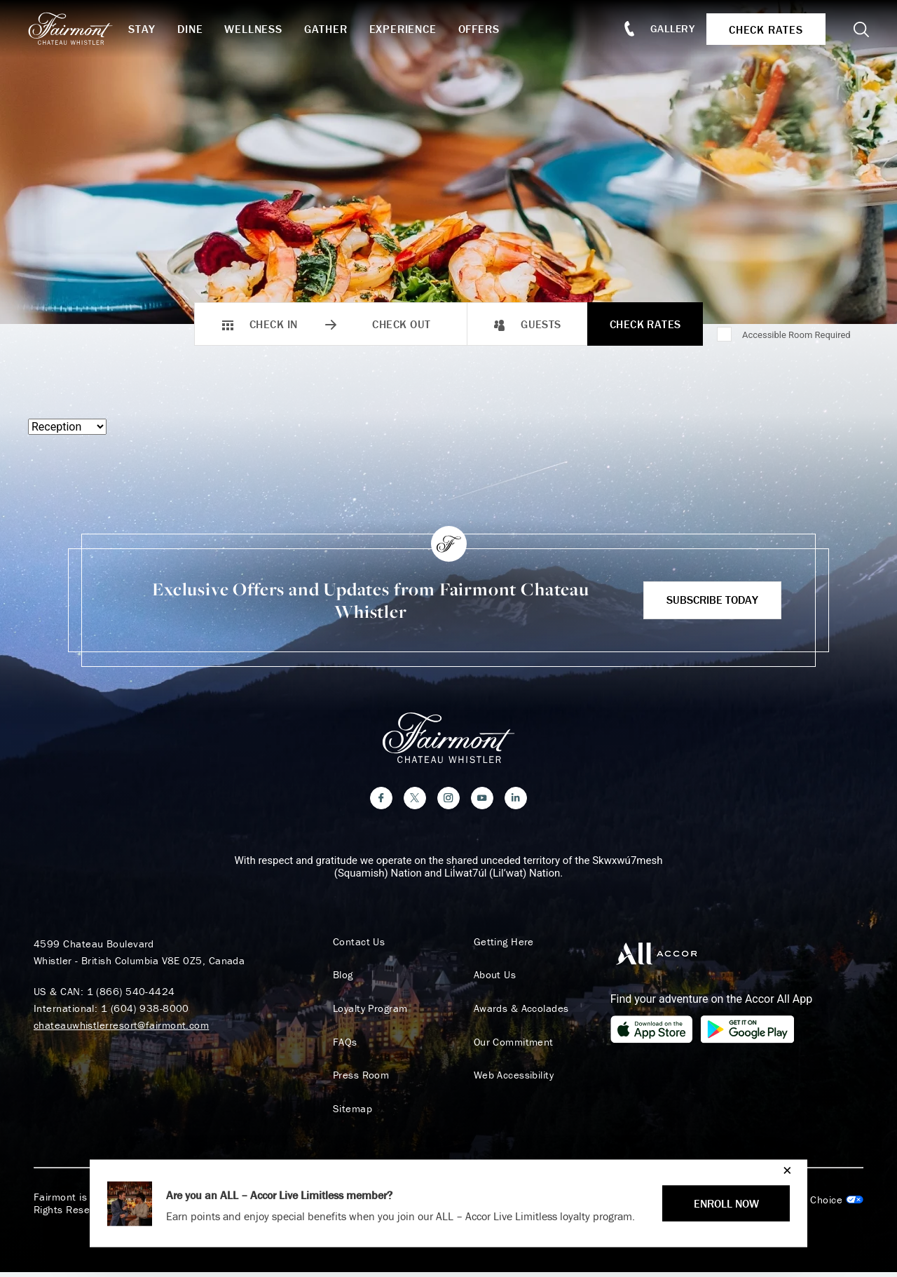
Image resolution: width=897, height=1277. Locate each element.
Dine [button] (199, 29)
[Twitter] (415, 801)
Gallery (667, 28)
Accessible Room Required (796, 335)
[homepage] (86, 28)
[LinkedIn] (516, 801)
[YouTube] (482, 801)
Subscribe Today (712, 600)
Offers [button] (488, 29)
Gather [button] (335, 29)
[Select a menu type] (67, 427)
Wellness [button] (263, 29)
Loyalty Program (366, 1012)
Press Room (357, 1080)
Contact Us (355, 945)
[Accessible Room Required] (725, 335)
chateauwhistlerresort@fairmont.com (121, 1028)
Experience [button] (412, 29)
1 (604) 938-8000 (145, 1011)
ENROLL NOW (726, 1203)
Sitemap (348, 1113)
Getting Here (500, 945)
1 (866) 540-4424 (131, 994)
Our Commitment (509, 1046)
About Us (491, 979)
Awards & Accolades (517, 1012)
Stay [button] (151, 29)
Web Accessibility (510, 1080)
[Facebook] (381, 801)
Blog (339, 979)
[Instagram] (448, 801)
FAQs (341, 1046)
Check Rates (645, 324)
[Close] (784, 1170)
